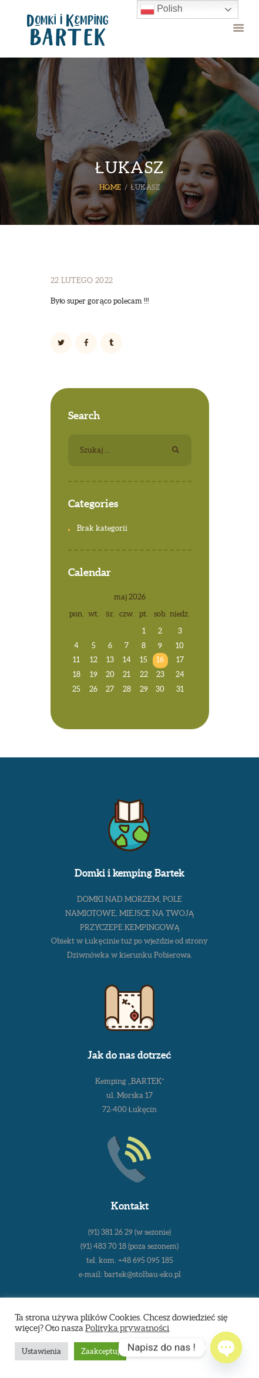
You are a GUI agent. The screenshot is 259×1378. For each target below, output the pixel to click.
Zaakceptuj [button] (100, 1351)
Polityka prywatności (127, 1328)
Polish (161, 9)
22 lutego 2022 (82, 280)
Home (110, 187)
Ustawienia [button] (41, 1351)
